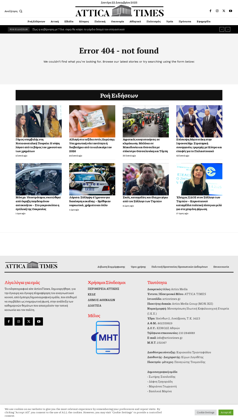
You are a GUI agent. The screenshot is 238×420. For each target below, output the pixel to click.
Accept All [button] (226, 412)
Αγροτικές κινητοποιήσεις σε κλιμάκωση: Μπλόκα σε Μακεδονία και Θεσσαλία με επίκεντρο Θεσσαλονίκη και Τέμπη (145, 145)
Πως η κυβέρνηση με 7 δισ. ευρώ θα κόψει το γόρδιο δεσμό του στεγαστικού (78, 29)
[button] (14, 11)
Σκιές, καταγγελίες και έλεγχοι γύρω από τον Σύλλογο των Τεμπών (145, 199)
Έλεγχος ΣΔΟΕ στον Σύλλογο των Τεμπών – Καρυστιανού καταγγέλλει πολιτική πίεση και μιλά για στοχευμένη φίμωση (199, 203)
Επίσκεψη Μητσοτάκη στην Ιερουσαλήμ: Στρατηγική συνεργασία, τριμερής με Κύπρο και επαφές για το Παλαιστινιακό (199, 145)
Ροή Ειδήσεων (119, 95)
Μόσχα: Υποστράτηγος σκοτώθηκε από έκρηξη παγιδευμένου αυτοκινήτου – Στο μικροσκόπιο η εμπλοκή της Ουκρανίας (38, 203)
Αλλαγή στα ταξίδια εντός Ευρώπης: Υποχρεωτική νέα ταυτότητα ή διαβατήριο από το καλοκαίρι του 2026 (92, 145)
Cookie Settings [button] (205, 412)
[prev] (222, 29)
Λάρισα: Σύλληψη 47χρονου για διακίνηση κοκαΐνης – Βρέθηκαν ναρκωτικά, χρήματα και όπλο (90, 201)
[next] (228, 29)
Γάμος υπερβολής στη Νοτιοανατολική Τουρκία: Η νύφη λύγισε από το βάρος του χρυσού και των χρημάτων (39, 145)
